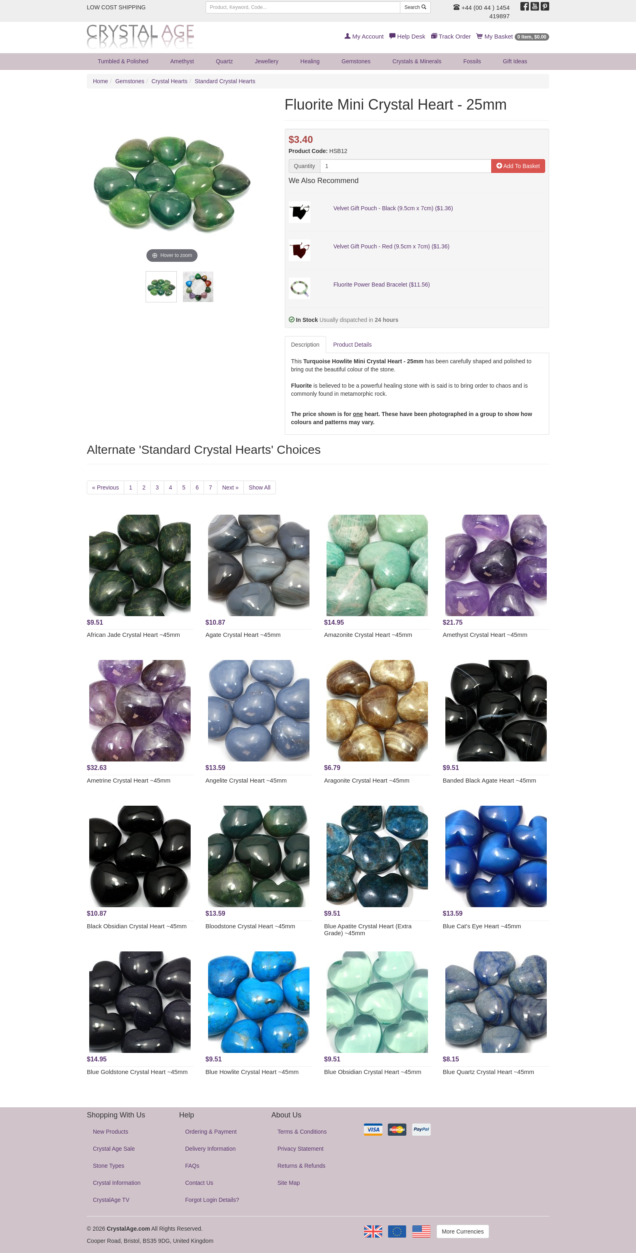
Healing (310, 61)
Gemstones (356, 61)
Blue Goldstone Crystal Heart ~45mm (137, 1071)
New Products (110, 1131)
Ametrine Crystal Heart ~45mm (128, 780)
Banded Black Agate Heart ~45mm (490, 780)
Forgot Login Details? (212, 1200)
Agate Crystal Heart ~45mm (243, 634)
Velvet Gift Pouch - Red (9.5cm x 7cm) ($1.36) (391, 246)
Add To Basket (518, 166)
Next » (230, 487)
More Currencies (462, 1231)
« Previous (105, 487)
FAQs (192, 1165)
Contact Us (199, 1183)
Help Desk (407, 36)
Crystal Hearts (170, 81)
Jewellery (266, 61)
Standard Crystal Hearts (225, 81)
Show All (260, 487)
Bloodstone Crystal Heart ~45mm (250, 926)
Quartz (224, 61)
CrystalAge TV (111, 1200)
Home (100, 81)
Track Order (451, 36)
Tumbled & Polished (123, 61)
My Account (364, 36)
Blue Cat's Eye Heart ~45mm (482, 926)
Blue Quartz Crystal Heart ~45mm (489, 1071)
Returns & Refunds (301, 1165)
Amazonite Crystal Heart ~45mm (368, 634)
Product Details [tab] (352, 344)
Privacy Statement (300, 1148)
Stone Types (109, 1165)
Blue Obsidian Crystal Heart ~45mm (372, 1071)
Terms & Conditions (302, 1131)
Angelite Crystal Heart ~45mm (246, 780)
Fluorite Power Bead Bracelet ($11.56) (381, 284)
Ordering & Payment (211, 1131)
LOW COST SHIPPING (116, 7)
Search (415, 7)
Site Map (288, 1183)
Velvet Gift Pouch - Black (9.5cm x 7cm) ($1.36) (393, 208)
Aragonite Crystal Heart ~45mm (367, 780)
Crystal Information (116, 1183)
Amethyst (182, 61)
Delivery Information (210, 1148)
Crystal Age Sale (114, 1148)
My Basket (513, 36)
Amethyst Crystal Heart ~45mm (485, 634)
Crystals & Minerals (417, 61)
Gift (515, 61)
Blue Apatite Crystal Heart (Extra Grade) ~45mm (368, 929)
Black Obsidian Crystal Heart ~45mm (137, 926)
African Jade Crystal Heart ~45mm (133, 634)
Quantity (304, 166)
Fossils (472, 61)
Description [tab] (305, 344)
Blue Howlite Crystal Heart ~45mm (252, 1071)
